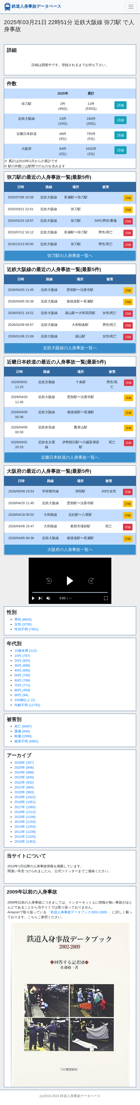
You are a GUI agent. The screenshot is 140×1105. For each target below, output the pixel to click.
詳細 (120, 105)
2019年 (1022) (25, 797)
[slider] (70, 592)
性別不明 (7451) (26, 629)
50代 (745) (22, 675)
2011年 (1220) (25, 837)
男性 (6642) (23, 619)
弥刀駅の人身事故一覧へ (70, 255)
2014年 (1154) (25, 822)
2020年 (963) (24, 792)
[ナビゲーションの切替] (131, 7)
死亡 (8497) (23, 726)
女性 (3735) (23, 624)
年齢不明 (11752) (27, 705)
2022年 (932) (24, 782)
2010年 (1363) (25, 841)
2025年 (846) (24, 767)
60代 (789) (22, 680)
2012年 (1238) (25, 832)
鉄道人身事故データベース (32, 7)
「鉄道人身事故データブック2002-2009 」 (79, 912)
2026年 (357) (24, 763)
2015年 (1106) (25, 817)
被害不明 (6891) (26, 741)
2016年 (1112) (25, 812)
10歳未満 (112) (25, 650)
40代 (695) (22, 670)
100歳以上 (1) (24, 700)
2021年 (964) (24, 787)
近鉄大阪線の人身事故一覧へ (70, 348)
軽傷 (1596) (23, 736)
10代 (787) (22, 656)
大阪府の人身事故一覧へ (70, 549)
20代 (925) (22, 660)
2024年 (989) (24, 772)
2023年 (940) (24, 777)
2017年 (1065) (25, 807)
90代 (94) (21, 695)
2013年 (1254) (25, 826)
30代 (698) (22, 665)
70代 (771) (22, 685)
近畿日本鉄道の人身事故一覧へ (70, 457)
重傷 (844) (22, 731)
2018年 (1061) (25, 802)
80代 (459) (22, 690)
